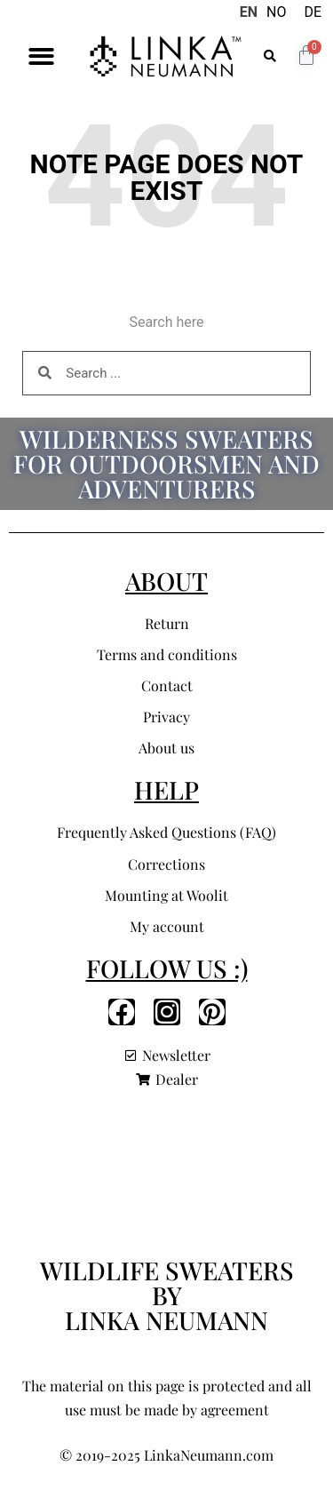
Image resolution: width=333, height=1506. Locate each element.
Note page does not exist (167, 177)
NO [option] (276, 12)
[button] (41, 56)
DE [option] (312, 12)
